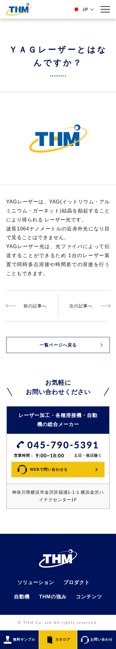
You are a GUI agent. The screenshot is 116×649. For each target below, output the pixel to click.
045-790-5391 (63, 444)
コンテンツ (89, 596)
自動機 (22, 596)
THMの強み (53, 596)
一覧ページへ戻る (58, 345)
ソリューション (35, 582)
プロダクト (76, 582)
